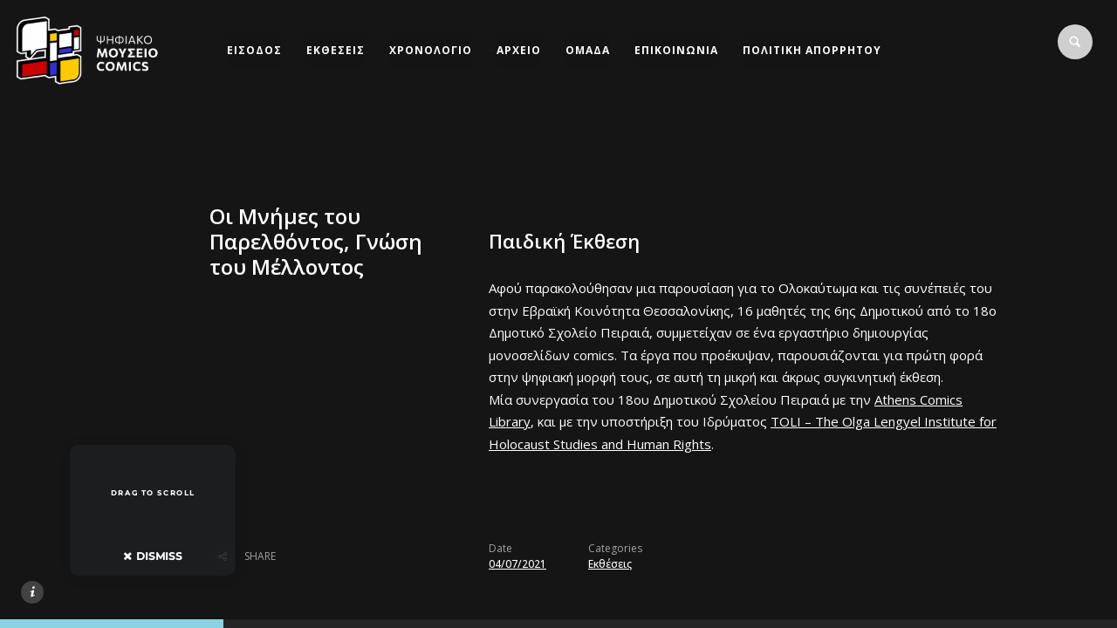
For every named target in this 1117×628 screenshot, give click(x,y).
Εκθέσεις (610, 563)
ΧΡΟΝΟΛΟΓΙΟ (430, 50)
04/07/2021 (517, 563)
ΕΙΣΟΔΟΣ (254, 50)
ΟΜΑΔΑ (587, 50)
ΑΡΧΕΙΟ (519, 50)
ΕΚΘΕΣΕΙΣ (335, 50)
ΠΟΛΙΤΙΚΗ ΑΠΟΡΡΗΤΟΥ (812, 50)
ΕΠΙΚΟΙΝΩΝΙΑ (676, 50)
